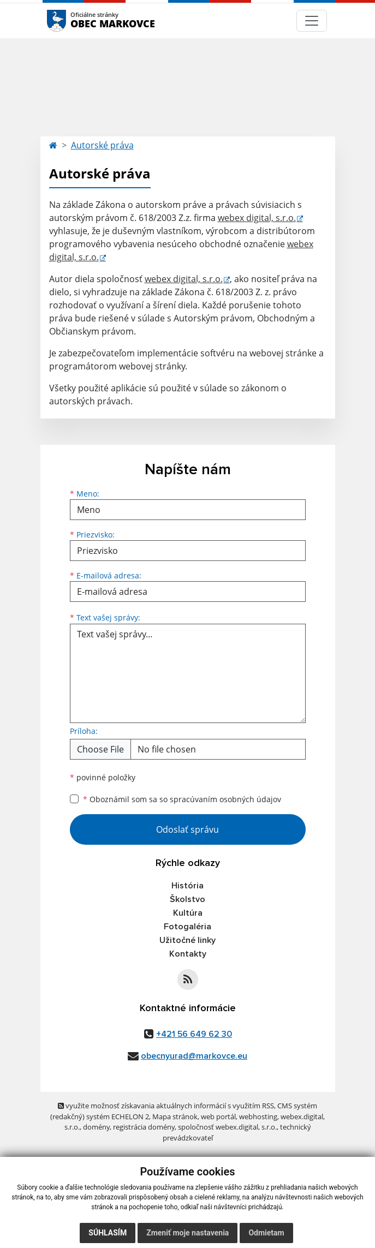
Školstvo (187, 899)
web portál (218, 1116)
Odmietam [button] (266, 1232)
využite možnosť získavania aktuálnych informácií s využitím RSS (166, 1105)
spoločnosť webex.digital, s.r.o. (227, 1127)
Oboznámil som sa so (182, 799)
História (187, 885)
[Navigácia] (311, 21)
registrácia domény (144, 1127)
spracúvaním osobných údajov (225, 799)
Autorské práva (102, 145)
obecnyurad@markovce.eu (194, 1056)
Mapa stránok (175, 1116)
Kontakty (187, 954)
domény (96, 1127)
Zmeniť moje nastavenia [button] (187, 1232)
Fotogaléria (187, 926)
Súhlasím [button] (107, 1232)
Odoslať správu (187, 829)
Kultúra (188, 913)
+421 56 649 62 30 (194, 1034)
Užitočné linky (187, 940)
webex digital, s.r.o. (257, 218)
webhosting (258, 1116)
